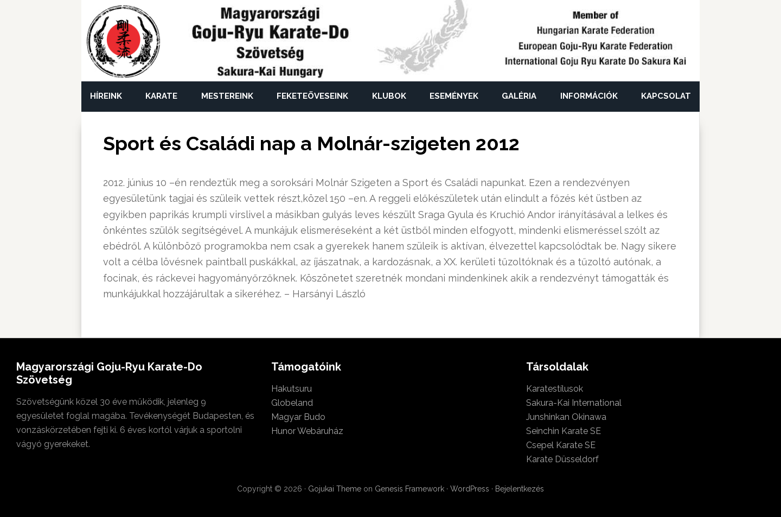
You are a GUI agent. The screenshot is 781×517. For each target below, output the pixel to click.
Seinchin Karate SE (563, 431)
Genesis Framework (409, 488)
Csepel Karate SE (561, 445)
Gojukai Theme (334, 488)
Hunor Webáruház (307, 431)
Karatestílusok (554, 389)
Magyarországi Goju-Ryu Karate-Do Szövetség (123, 42)
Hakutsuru (291, 389)
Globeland (292, 403)
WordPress (469, 488)
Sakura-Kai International (574, 403)
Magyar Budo (298, 417)
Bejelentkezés (519, 488)
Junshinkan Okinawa (566, 417)
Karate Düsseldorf (562, 459)
